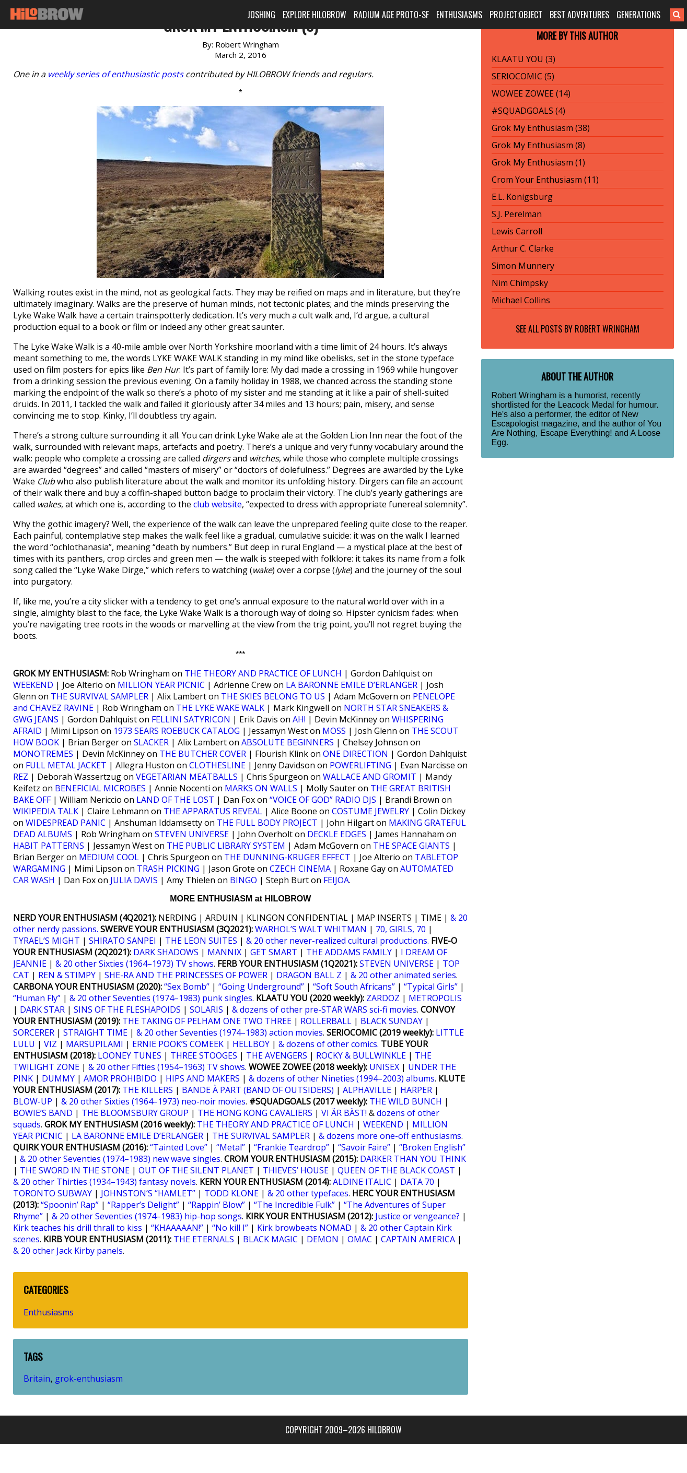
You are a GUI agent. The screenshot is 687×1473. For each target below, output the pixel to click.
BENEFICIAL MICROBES (100, 788)
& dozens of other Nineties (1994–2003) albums (342, 1078)
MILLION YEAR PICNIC (161, 685)
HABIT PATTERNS (48, 845)
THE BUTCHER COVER (202, 753)
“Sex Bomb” (186, 986)
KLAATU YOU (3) (523, 59)
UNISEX (384, 1067)
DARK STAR (42, 1009)
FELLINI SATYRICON (191, 719)
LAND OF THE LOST (175, 799)
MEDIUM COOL (109, 857)
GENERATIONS (638, 14)
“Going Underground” (261, 986)
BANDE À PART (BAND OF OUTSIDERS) (258, 1090)
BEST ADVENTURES (579, 14)
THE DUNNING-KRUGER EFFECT (287, 857)
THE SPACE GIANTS (411, 845)
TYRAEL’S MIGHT (46, 940)
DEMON (323, 1239)
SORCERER (33, 1032)
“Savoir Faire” (364, 1147)
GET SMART (273, 952)
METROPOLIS (435, 998)
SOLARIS (206, 1009)
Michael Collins (521, 300)
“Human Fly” (37, 998)
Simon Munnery (523, 265)
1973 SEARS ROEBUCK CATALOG (176, 730)
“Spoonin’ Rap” (70, 1204)
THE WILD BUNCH (405, 1101)
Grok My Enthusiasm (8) (538, 145)
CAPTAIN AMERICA (418, 1239)
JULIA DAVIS (134, 880)
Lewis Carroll (517, 231)
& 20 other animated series (403, 975)
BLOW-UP (32, 1101)
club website (217, 504)
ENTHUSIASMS (459, 14)
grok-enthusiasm (89, 1378)
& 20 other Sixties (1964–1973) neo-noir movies (153, 1101)
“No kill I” (230, 1227)
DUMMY (58, 1078)
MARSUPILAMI (94, 1044)
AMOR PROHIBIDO (120, 1078)
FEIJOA (336, 880)
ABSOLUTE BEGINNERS (287, 742)
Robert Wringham (607, 329)
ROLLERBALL (326, 1021)
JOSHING (261, 14)
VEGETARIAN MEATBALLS (187, 776)
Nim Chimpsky (520, 283)
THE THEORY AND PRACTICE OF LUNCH (263, 673)
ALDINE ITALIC (362, 1181)
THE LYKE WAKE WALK (220, 708)
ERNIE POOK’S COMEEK (178, 1044)
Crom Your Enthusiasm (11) (545, 179)
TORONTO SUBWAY (52, 1193)
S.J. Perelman (517, 214)
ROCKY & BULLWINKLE (361, 1055)
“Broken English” (432, 1147)
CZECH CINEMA (300, 868)
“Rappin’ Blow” (216, 1204)
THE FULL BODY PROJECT (267, 822)
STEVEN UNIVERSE (192, 834)
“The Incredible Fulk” (294, 1204)
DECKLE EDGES (336, 834)
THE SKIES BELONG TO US (273, 696)
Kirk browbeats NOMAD (304, 1227)
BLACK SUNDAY (391, 1021)
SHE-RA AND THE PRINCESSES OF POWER (185, 975)
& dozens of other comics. (328, 1044)
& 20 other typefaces (307, 1193)
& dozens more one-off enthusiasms (390, 1136)
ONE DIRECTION (355, 753)
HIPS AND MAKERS (203, 1078)
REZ (20, 776)
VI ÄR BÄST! (344, 1113)
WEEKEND (33, 685)
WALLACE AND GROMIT (369, 776)
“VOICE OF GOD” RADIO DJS (323, 799)
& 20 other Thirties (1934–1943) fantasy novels (104, 1181)
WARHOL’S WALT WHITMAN (311, 929)
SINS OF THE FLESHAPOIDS (127, 1009)
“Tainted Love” (178, 1147)
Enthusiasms (49, 1312)
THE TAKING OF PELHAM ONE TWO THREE (207, 1021)
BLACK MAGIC (270, 1239)
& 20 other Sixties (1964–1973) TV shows (134, 963)
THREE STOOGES (203, 1055)
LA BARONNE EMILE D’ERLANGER (351, 685)
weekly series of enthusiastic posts (115, 74)
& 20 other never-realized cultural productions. (337, 940)
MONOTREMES (43, 753)
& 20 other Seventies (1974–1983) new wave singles (120, 1159)
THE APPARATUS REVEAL (213, 811)
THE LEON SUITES (201, 940)
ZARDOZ (383, 998)
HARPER (416, 1090)
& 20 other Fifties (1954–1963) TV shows (166, 1067)
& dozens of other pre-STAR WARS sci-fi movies (324, 1009)
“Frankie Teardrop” (291, 1147)
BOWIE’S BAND (43, 1113)
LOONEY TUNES (129, 1055)
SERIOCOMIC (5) (523, 76)
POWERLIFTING (360, 765)
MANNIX (224, 952)
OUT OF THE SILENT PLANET (196, 1170)
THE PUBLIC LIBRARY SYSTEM (226, 845)
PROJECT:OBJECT (516, 14)
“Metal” (230, 1147)
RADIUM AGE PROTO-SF (391, 14)
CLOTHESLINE (217, 765)
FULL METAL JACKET (66, 765)
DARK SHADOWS (166, 952)
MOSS (334, 730)
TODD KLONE (231, 1193)
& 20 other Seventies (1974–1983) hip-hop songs (147, 1216)
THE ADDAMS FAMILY (349, 952)
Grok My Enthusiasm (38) (541, 128)
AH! (299, 719)
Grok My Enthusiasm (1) (538, 162)
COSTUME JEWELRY (370, 811)
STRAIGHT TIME (95, 1032)
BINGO (243, 880)
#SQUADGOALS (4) (528, 110)
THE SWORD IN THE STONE (75, 1170)
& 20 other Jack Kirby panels (68, 1250)
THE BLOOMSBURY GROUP (135, 1113)
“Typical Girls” (431, 986)
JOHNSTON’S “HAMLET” (148, 1193)
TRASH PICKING (168, 868)
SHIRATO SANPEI (122, 940)
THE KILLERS (147, 1090)
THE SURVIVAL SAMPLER (99, 696)
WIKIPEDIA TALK (45, 811)
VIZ (50, 1044)
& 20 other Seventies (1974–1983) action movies (229, 1032)
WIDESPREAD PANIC (66, 822)
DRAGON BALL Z (309, 975)
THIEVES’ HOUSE (296, 1170)
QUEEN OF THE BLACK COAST (396, 1170)
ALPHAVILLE (367, 1090)
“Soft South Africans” (354, 986)
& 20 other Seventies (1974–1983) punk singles (160, 998)
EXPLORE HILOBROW (314, 14)
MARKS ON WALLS (261, 788)
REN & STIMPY (67, 975)
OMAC (359, 1239)
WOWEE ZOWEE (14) (531, 93)
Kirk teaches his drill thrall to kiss (77, 1227)
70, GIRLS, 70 (401, 929)
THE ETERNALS (203, 1239)
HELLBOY (251, 1044)
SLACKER (151, 742)
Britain (37, 1378)
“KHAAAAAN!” (177, 1227)
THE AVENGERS (276, 1055)
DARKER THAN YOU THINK (413, 1159)
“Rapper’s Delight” (143, 1204)
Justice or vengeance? (417, 1216)
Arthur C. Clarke (523, 248)
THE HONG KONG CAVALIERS (254, 1113)
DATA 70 (417, 1181)
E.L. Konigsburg (522, 197)
